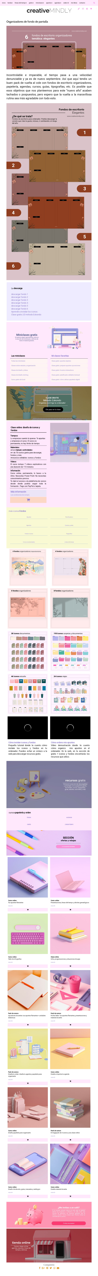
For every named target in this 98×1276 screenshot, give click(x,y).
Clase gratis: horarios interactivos (63, 370)
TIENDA (29, 817)
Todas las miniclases (18, 361)
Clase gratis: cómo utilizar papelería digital (66, 379)
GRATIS (29, 824)
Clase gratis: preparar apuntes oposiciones (66, 365)
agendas (58, 3)
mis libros (74, 3)
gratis (31, 3)
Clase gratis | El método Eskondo (26, 314)
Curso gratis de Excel (18, 379)
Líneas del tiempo (69, 542)
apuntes (49, 3)
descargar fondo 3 (19, 300)
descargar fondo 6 (19, 309)
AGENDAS (69, 817)
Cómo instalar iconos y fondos (22, 742)
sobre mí (66, 3)
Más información (18, 492)
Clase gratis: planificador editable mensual (66, 375)
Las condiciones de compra (20, 495)
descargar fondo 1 (19, 294)
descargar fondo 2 (19, 297)
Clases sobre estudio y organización (23, 365)
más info (10, 905)
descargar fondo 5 (19, 306)
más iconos (17, 511)
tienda (10, 3)
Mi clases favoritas (60, 356)
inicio (4, 3)
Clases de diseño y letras (19, 370)
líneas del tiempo (21, 3)
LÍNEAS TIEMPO (69, 824)
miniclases (40, 3)
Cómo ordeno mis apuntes (63, 742)
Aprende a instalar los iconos (24, 311)
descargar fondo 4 (19, 303)
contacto (82, 3)
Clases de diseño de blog (19, 375)
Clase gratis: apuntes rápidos (61, 361)
